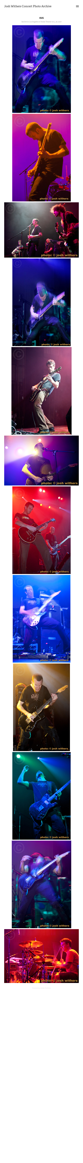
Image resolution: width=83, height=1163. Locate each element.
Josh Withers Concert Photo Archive (27, 6)
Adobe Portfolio (45, 988)
